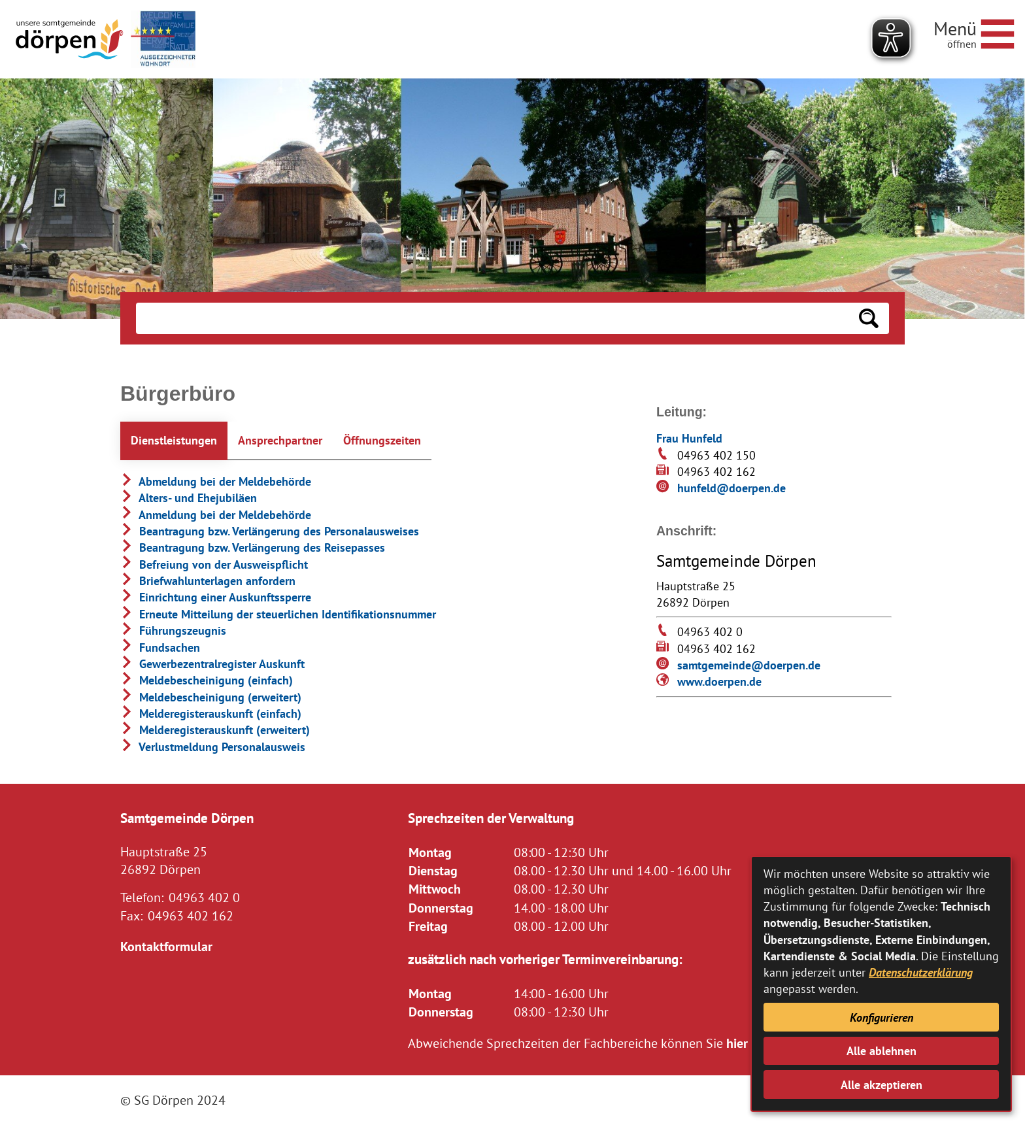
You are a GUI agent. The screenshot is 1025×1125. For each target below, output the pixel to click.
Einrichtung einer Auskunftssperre (215, 597)
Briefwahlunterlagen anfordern (207, 580)
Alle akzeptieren (881, 1084)
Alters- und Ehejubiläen (188, 497)
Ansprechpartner (280, 440)
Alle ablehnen (881, 1050)
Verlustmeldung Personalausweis (212, 746)
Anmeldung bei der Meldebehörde (215, 514)
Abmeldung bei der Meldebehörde (215, 481)
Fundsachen (160, 647)
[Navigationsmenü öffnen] (974, 32)
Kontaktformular (166, 946)
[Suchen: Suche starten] (869, 318)
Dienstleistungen (174, 440)
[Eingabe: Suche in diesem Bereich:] (492, 318)
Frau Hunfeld (689, 438)
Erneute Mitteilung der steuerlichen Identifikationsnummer (278, 614)
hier (737, 1043)
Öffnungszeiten (382, 440)
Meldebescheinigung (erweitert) (210, 697)
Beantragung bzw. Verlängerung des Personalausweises (269, 531)
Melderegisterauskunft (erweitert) (215, 729)
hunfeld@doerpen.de (731, 487)
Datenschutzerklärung (921, 972)
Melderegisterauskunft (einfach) (210, 713)
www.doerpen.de (719, 681)
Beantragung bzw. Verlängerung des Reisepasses (252, 547)
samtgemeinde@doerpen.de (748, 665)
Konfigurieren (881, 1017)
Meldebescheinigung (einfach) (206, 680)
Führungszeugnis (173, 630)
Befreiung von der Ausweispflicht (214, 564)
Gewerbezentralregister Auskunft (212, 663)
